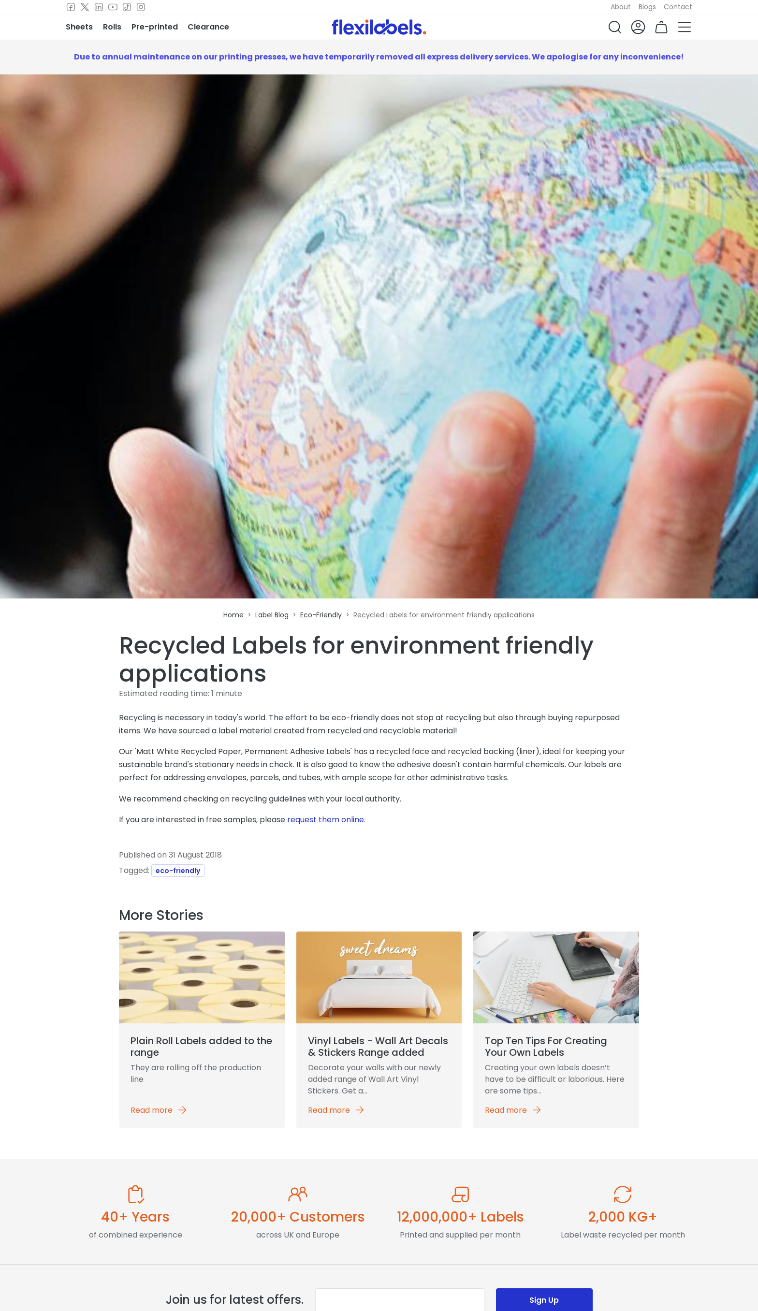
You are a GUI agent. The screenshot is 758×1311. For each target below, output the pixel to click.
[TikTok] (127, 7)
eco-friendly (178, 870)
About (621, 7)
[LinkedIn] (99, 7)
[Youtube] (113, 7)
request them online (325, 819)
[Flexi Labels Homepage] (379, 27)
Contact (678, 7)
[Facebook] (71, 7)
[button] (615, 27)
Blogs (647, 7)
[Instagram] (141, 7)
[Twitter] (85, 7)
